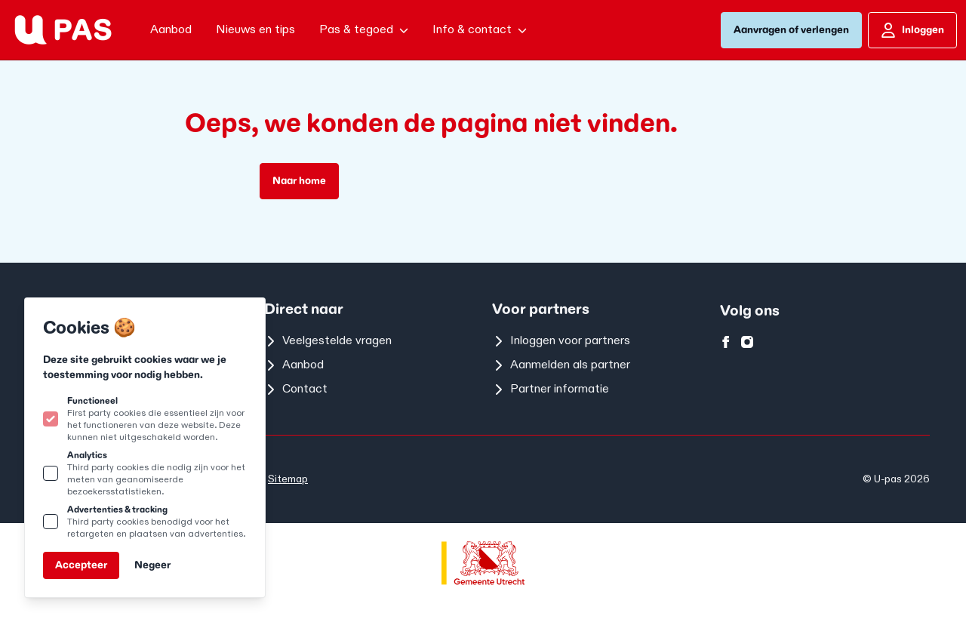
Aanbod (294, 365)
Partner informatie (550, 389)
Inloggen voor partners (561, 341)
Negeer (152, 565)
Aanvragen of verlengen (791, 30)
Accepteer (81, 565)
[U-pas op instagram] (747, 342)
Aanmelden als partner (561, 365)
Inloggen (912, 30)
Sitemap (288, 479)
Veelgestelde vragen (328, 341)
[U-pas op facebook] (726, 342)
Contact (296, 389)
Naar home (299, 181)
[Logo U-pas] (63, 30)
